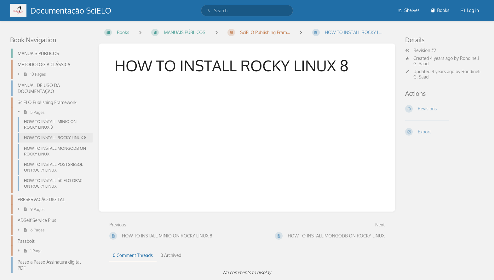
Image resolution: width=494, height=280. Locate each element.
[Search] (208, 10)
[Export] (444, 131)
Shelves (409, 10)
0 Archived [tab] (170, 255)
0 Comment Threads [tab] (133, 255)
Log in (470, 10)
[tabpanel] (247, 272)
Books (440, 10)
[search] (247, 10)
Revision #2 (420, 50)
